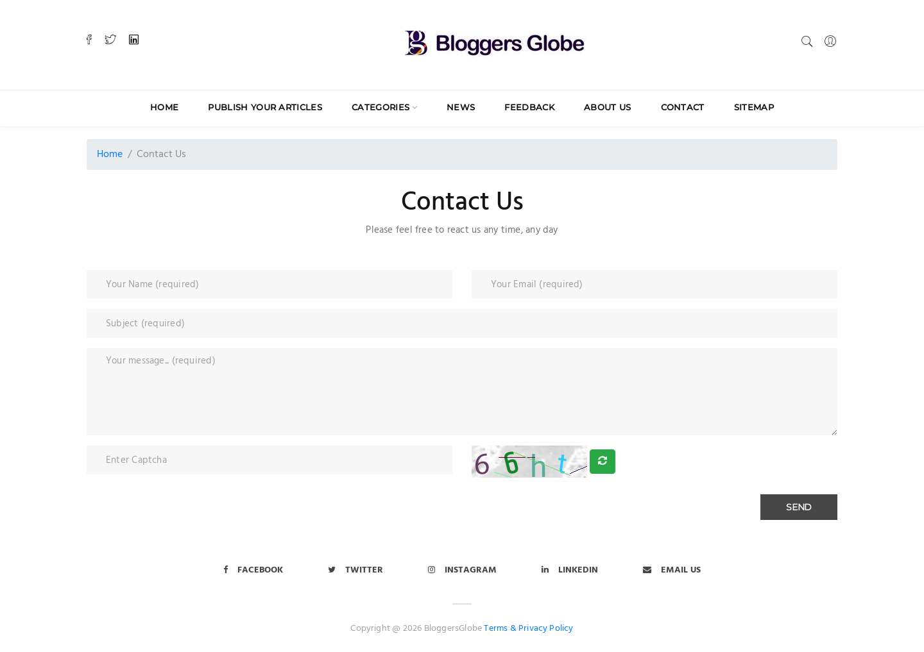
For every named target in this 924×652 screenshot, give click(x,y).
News (461, 107)
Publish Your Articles (265, 107)
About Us (607, 107)
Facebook (253, 570)
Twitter (355, 570)
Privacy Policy (546, 628)
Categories (380, 107)
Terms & (500, 628)
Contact (683, 107)
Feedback (529, 107)
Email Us (672, 570)
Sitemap (754, 107)
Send (799, 507)
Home (164, 107)
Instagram (462, 570)
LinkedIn (570, 570)
